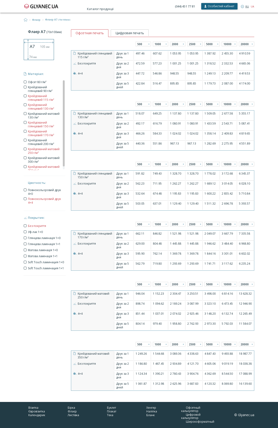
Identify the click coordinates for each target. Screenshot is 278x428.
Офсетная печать (90, 33)
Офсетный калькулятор (190, 409)
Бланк (150, 415)
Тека (110, 415)
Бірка (71, 408)
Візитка (33, 408)
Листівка (73, 415)
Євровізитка (36, 411)
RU (247, 6)
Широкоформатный (200, 422)
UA (252, 6)
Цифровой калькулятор (191, 416)
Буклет (111, 408)
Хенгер (151, 408)
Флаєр (36, 19)
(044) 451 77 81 (185, 6)
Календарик (36, 415)
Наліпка (151, 411)
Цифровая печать (129, 33)
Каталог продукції (100, 9)
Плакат (111, 411)
